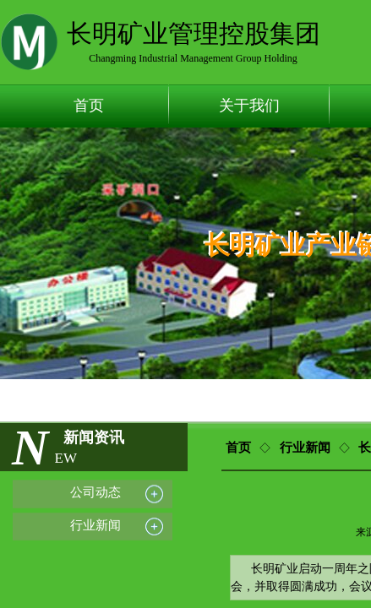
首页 (89, 105)
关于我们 (249, 105)
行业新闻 (305, 447)
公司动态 (95, 492)
